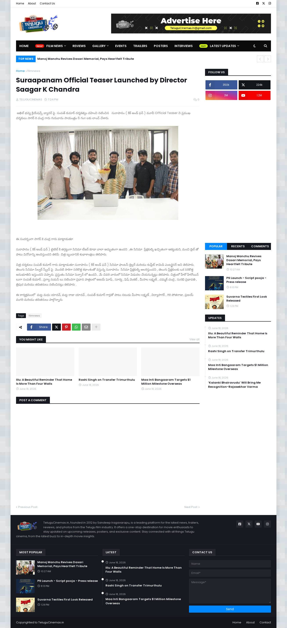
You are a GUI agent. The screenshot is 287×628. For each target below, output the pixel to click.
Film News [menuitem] (54, 46)
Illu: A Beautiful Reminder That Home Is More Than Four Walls (44, 382)
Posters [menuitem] (161, 46)
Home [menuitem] (24, 46)
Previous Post (27, 507)
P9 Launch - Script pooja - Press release (246, 280)
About (32, 3)
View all (194, 339)
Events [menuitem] (121, 46)
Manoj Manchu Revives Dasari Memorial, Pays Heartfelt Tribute (85, 59)
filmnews (33, 71)
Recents (238, 246)
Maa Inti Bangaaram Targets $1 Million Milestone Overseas (166, 382)
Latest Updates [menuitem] (223, 46)
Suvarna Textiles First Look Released (246, 299)
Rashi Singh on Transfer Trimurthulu (107, 380)
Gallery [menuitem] (98, 46)
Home (20, 3)
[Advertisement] (238, 171)
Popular (216, 246)
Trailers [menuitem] (140, 46)
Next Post (190, 507)
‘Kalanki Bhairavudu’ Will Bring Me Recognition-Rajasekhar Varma (234, 385)
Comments (260, 246)
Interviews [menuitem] (183, 46)
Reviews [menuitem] (79, 46)
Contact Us (47, 3)
